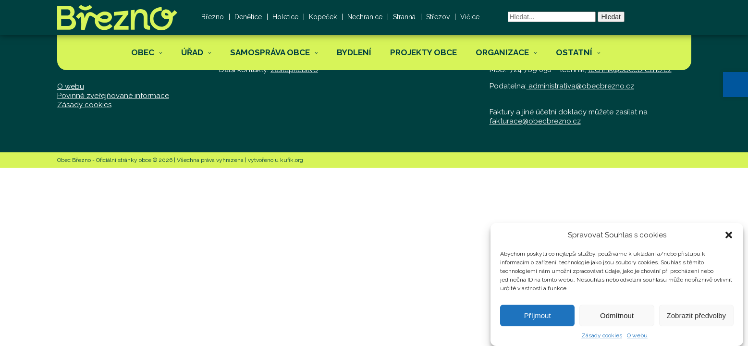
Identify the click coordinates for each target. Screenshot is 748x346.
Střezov (438, 17)
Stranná (404, 17)
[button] (735, 84)
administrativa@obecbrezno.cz (580, 86)
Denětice (248, 17)
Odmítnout (617, 319)
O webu (637, 338)
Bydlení (354, 52)
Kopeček (323, 17)
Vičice (469, 17)
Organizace (502, 52)
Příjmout (537, 319)
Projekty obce (423, 52)
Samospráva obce (270, 52)
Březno (212, 17)
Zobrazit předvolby (696, 319)
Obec (142, 52)
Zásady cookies (601, 338)
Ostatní (574, 52)
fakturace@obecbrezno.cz (535, 121)
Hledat (611, 17)
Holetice (285, 17)
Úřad (192, 52)
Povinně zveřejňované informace (113, 95)
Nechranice (364, 17)
